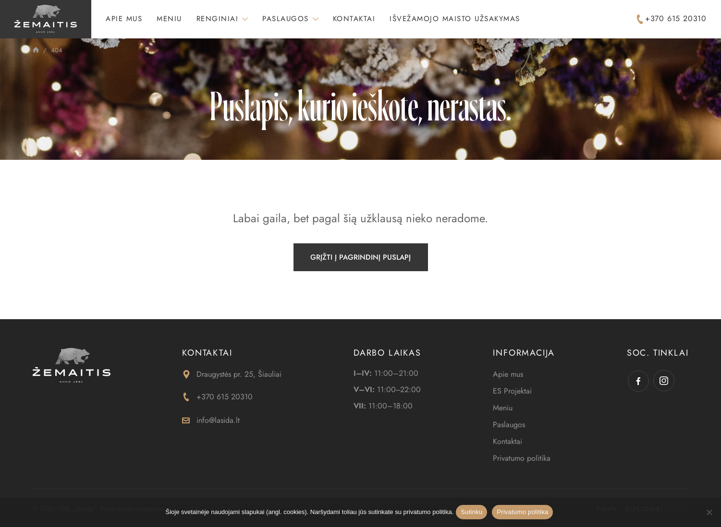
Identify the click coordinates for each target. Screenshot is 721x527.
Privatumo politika (521, 458)
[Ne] (709, 512)
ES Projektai (512, 390)
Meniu (169, 18)
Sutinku (471, 511)
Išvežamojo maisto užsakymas (455, 18)
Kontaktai (354, 18)
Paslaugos (285, 18)
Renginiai (217, 18)
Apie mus (124, 18)
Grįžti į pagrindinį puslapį (360, 257)
